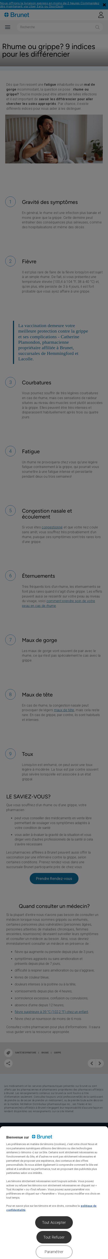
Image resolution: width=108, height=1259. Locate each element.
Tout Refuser (54, 1237)
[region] (54, 1192)
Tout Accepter (54, 1222)
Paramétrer (54, 1252)
